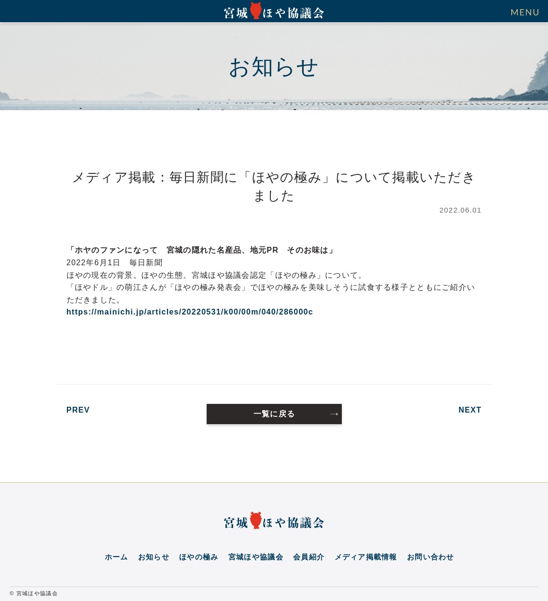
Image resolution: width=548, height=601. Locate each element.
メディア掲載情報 (366, 557)
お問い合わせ (430, 557)
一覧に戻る (274, 414)
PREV (78, 410)
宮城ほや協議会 (255, 557)
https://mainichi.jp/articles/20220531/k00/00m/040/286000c (190, 312)
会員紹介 (308, 557)
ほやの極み (198, 557)
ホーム (116, 557)
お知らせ (153, 557)
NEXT (470, 410)
